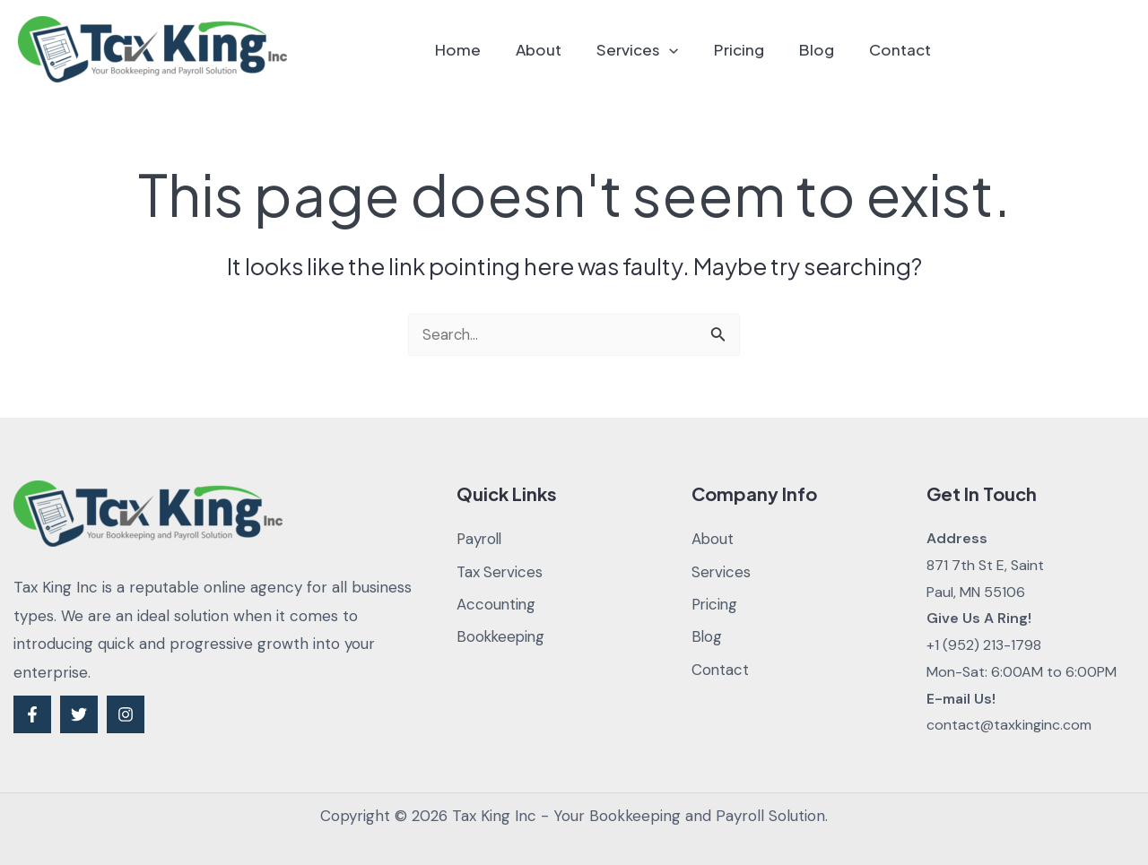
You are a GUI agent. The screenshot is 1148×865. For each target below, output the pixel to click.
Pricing (750, 49)
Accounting (497, 605)
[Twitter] (79, 714)
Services (653, 49)
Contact (902, 49)
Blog (822, 49)
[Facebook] (32, 714)
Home (483, 49)
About (559, 49)
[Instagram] (125, 714)
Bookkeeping (502, 637)
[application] (685, 49)
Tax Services (501, 572)
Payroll (481, 539)
